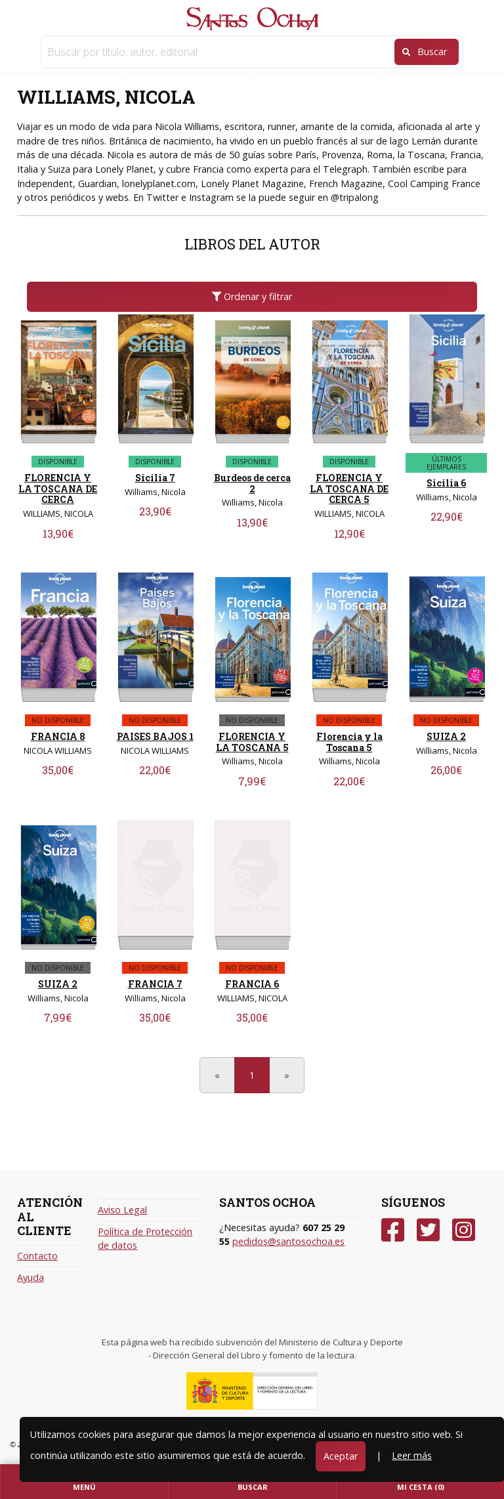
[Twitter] (428, 1230)
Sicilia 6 (446, 483)
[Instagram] (463, 1230)
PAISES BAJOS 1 (155, 736)
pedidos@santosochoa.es (288, 1241)
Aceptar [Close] (341, 1456)
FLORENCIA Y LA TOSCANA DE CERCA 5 (349, 488)
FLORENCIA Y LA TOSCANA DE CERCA (57, 488)
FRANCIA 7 (155, 984)
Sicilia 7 (155, 477)
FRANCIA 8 (58, 736)
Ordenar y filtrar (252, 296)
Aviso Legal (122, 1210)
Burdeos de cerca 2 (252, 483)
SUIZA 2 (446, 736)
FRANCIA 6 (252, 984)
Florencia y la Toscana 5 (349, 742)
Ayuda (30, 1277)
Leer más (412, 1455)
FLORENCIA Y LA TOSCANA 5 (252, 742)
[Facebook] (392, 1230)
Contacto (37, 1255)
